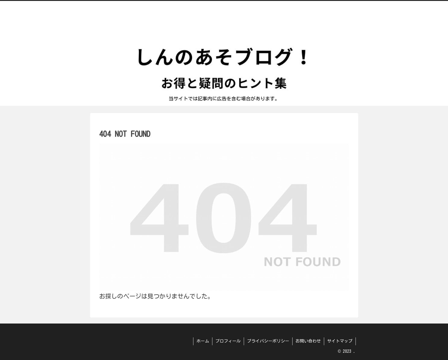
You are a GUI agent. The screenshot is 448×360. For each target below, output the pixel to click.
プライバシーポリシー (268, 341)
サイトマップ (339, 341)
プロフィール (228, 341)
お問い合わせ (308, 341)
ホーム (202, 341)
